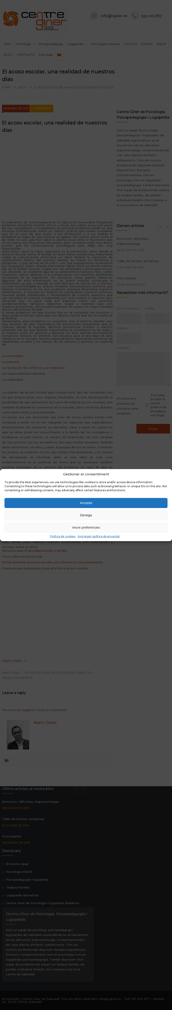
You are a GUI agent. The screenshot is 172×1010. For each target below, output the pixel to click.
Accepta (86, 503)
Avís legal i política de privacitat (99, 536)
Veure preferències (86, 527)
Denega (86, 515)
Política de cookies (62, 536)
